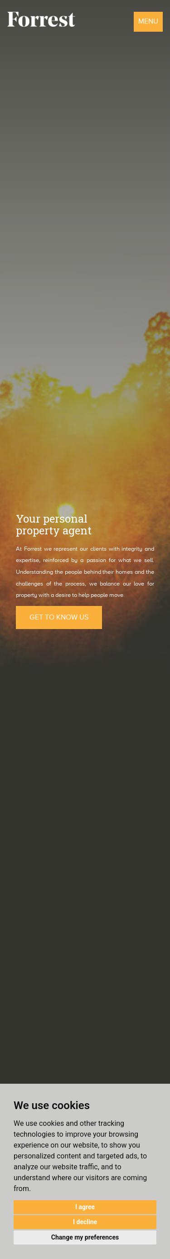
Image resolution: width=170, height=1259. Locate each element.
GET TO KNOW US (58, 617)
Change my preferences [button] (85, 1237)
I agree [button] (85, 1207)
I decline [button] (85, 1221)
